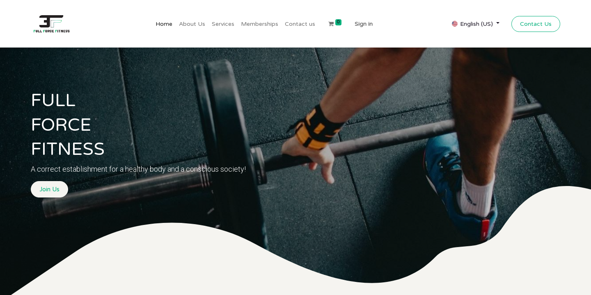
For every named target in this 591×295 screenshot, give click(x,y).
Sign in (364, 23)
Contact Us (536, 23)
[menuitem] (164, 24)
